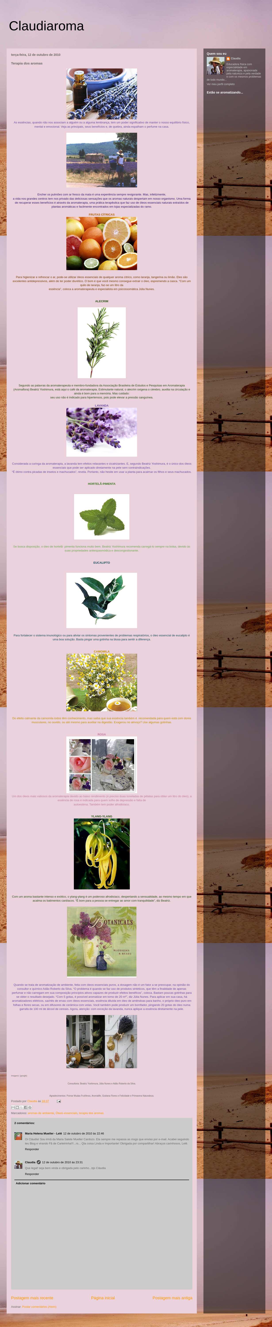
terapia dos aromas (91, 1113)
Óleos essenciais (66, 1113)
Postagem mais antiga (172, 1298)
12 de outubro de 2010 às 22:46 (83, 1133)
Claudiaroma (46, 25)
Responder (32, 1149)
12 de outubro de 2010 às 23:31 (62, 1162)
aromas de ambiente (41, 1113)
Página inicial (103, 1298)
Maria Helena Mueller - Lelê (43, 1133)
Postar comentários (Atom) (39, 1306)
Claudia (32, 1101)
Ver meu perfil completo (221, 84)
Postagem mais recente (32, 1298)
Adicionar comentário (31, 1183)
